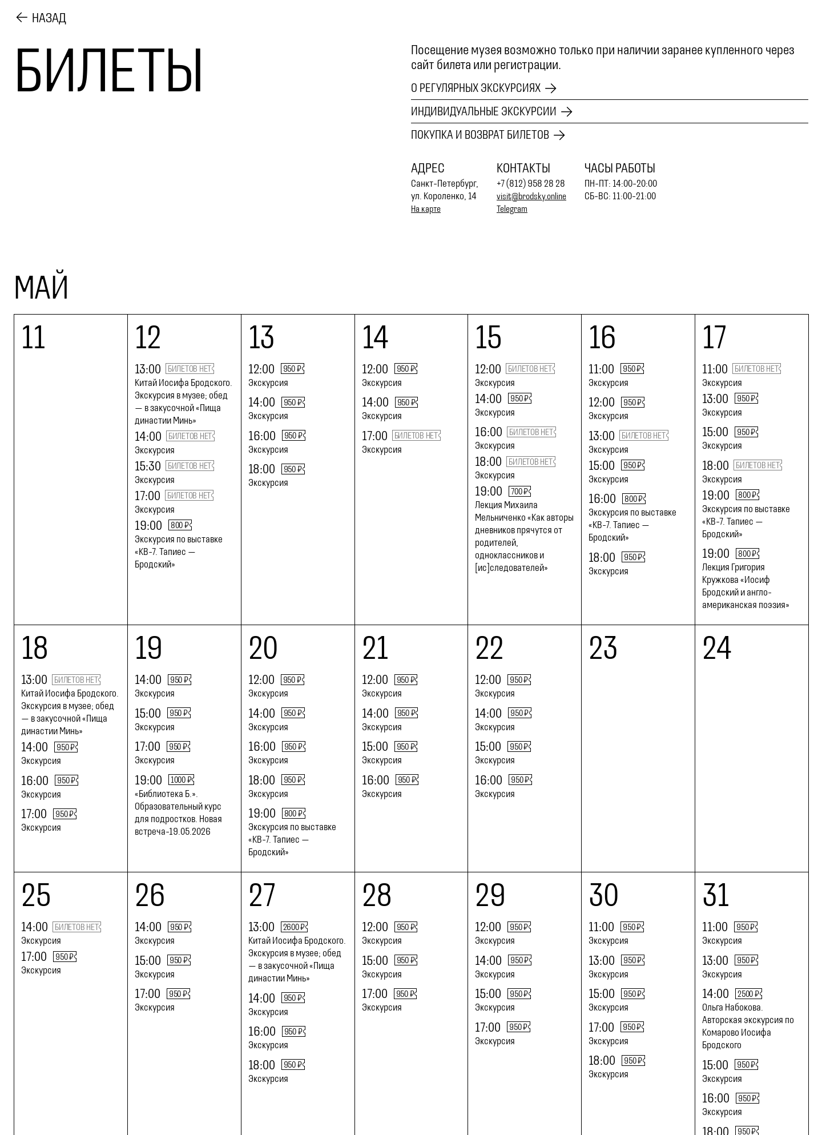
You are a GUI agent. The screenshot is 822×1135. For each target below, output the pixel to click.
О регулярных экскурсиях (482, 86)
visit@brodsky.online (535, 196)
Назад (49, 16)
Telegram (514, 209)
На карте (427, 209)
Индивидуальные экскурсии (491, 111)
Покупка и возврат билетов (486, 135)
